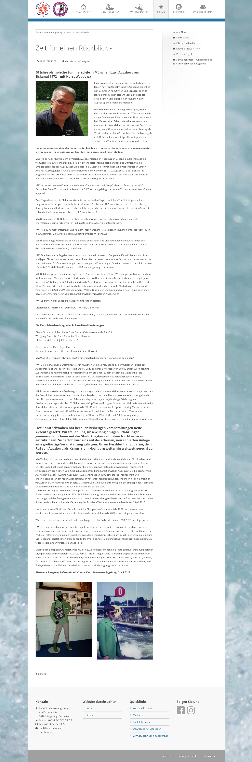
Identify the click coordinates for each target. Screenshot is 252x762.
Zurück (42, 674)
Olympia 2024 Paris (187, 43)
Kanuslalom (110, 12)
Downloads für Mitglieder (147, 728)
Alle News (181, 32)
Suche (89, 708)
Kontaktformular (142, 722)
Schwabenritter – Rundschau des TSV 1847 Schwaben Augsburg (192, 61)
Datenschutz (210, 756)
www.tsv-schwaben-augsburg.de (150, 735)
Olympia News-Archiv (188, 48)
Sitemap (90, 715)
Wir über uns (203, 12)
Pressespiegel (184, 54)
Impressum (168, 756)
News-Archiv (183, 37)
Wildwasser (139, 12)
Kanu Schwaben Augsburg (48, 32)
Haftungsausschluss (189, 756)
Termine (179, 12)
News (161, 12)
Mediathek (139, 715)
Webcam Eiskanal (142, 708)
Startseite (83, 12)
